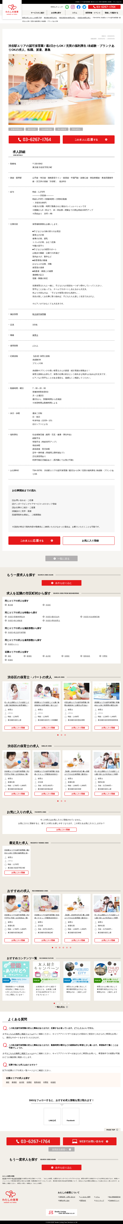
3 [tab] (65, 735)
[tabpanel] (15, 706)
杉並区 (10, 660)
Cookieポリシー (114, 1200)
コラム (97, 1197)
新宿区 (29, 656)
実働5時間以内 (16, 129)
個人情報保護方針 (115, 1197)
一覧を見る (60, 1007)
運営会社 (83, 1200)
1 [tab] (57, 735)
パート (35, 346)
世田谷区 (86, 656)
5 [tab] (67, 947)
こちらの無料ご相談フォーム (20, 1034)
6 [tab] (70, 947)
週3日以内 (32, 129)
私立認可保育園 (39, 314)
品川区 (48, 656)
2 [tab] (61, 735)
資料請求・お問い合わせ (67, 1197)
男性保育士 (76, 129)
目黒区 (67, 656)
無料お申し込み (64, 1200)
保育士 (35, 335)
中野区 (104, 656)
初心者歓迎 (62, 129)
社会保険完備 (47, 129)
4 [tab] (63, 947)
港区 (9, 656)
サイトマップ (99, 1200)
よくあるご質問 (85, 1197)
